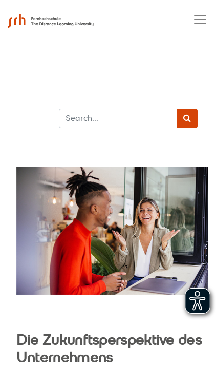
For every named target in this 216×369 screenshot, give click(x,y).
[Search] (187, 118)
